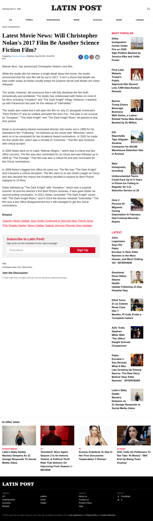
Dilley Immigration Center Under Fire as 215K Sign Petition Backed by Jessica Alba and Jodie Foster (126, 49)
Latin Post (77, 7)
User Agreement (75, 515)
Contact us (84, 499)
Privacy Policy (85, 503)
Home (4, 27)
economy (6, 503)
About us (83, 496)
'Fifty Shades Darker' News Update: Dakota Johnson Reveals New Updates (47, 225)
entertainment (8, 499)
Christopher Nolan (9, 267)
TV (41, 449)
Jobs (81, 506)
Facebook (125, 496)
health (43, 503)
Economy (97, 20)
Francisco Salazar (19, 56)
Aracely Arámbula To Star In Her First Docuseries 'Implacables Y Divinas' (96, 456)
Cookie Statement (108, 515)
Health (119, 20)
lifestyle (5, 506)
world (42, 499)
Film (19, 267)
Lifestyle (140, 20)
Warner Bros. (27, 267)
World (76, 20)
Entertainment (53, 20)
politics (43, 496)
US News (121, 449)
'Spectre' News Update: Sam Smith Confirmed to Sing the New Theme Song (47, 220)
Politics (29, 20)
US (10, 20)
